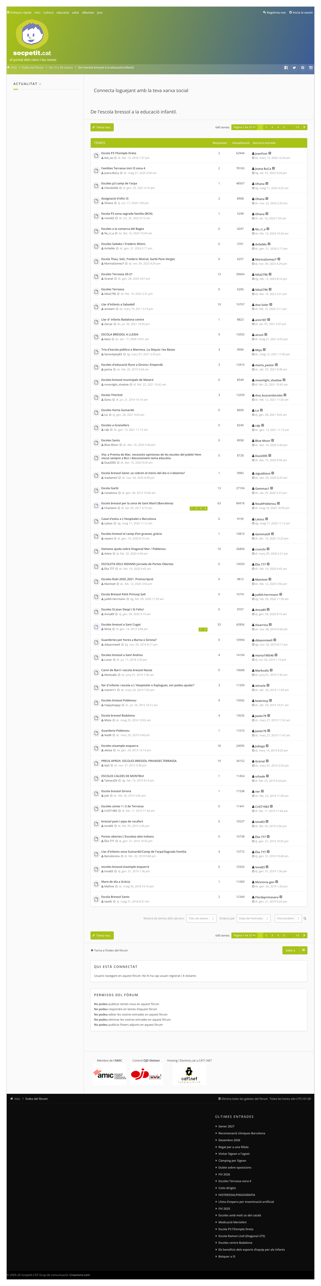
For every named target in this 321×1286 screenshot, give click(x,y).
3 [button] (272, 127)
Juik (106, 795)
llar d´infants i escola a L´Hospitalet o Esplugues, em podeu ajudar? (147, 685)
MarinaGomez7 (114, 263)
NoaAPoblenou (265, 504)
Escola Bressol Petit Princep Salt (123, 594)
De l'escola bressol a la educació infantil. (134, 112)
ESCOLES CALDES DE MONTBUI (122, 776)
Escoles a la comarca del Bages (122, 229)
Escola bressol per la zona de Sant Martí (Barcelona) (137, 503)
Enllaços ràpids (21, 12)
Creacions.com (79, 1275)
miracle (260, 686)
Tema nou (103, 127)
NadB (107, 735)
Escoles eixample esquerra (119, 746)
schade (260, 776)
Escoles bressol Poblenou (118, 700)
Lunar (108, 660)
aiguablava (262, 473)
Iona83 (108, 826)
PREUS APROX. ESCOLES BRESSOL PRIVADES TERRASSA (139, 761)
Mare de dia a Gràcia (115, 882)
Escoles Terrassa (112, 289)
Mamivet (109, 584)
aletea (108, 750)
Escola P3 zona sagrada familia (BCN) (127, 214)
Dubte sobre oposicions (234, 1167)
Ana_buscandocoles (269, 395)
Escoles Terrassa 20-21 (117, 274)
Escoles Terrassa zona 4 (234, 1181)
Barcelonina (111, 856)
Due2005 (110, 462)
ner (257, 791)
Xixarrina (261, 625)
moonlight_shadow (116, 384)
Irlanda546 (111, 188)
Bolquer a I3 (226, 1256)
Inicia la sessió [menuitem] (303, 12)
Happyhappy (112, 705)
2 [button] (266, 127)
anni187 (260, 320)
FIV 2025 (224, 1209)
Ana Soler (262, 305)
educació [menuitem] (63, 12)
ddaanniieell (112, 644)
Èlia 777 (109, 569)
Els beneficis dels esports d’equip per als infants (251, 1250)
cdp (106, 430)
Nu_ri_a (109, 233)
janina (108, 369)
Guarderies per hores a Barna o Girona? (129, 640)
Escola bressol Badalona (118, 715)
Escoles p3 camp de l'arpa (119, 183)
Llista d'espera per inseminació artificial (246, 1202)
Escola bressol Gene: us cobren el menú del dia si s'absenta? (143, 473)
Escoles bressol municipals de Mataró (127, 380)
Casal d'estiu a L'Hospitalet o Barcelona (128, 519)
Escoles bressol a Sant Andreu (122, 655)
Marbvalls (110, 675)
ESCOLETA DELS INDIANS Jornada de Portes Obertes (137, 564)
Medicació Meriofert (232, 1222)
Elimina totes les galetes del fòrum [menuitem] (245, 1099)
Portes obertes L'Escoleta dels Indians (127, 836)
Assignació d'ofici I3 (115, 198)
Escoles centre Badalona (235, 1243)
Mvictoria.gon (264, 882)
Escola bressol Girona (116, 791)
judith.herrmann (115, 599)
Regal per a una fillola (233, 1147)
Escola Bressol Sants (115, 897)
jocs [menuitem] (100, 12)
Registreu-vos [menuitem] (276, 12)
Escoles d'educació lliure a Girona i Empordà (132, 365)
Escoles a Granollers (115, 425)
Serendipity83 (113, 354)
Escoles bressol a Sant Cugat (121, 624)
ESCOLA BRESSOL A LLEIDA (119, 334)
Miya (258, 350)
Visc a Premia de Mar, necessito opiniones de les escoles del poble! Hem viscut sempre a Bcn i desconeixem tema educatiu (151, 456)
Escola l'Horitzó (112, 395)
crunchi (260, 549)
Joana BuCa (111, 173)
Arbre (107, 553)
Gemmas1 (262, 489)
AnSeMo (109, 248)
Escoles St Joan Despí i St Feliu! (122, 609)
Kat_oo (108, 158)
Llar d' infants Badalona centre (122, 319)
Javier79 (260, 716)
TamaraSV (110, 780)
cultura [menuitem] (48, 12)
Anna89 (109, 614)
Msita (107, 720)
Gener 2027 (226, 1126)
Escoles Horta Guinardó (117, 410)
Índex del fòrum (36, 1099)
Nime (107, 629)
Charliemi (110, 508)
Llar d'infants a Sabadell (118, 304)
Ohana (260, 184)
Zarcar (108, 324)
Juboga (260, 746)
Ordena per (245, 918)
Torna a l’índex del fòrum (111, 950)
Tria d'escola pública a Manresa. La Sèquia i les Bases (138, 349)
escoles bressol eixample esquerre (125, 867)
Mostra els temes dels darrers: (180, 918)
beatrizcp (261, 701)
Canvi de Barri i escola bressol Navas (126, 670)
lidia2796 (261, 275)
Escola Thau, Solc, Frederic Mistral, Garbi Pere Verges (138, 259)
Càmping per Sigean (232, 1161)
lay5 (106, 765)
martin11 (110, 690)
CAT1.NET (205, 1060)
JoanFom (261, 153)
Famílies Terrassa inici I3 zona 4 (123, 168)
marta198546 (264, 655)
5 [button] (284, 127)
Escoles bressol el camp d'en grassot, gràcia (131, 534)
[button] (304, 127)
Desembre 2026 (229, 1140)
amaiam (109, 309)
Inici (17, 1099)
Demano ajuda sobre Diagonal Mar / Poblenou (133, 549)
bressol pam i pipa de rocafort (122, 821)
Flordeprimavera (267, 897)
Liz (106, 415)
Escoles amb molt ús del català (239, 1215)
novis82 (109, 218)
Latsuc (108, 523)
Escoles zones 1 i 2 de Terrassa (122, 806)
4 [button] (278, 127)
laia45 (108, 901)
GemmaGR (262, 534)
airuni (259, 335)
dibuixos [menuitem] (88, 12)
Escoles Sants (110, 440)
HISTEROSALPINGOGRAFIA (236, 1195)
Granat (108, 279)
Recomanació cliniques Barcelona (241, 1133)
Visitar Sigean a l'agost (234, 1154)
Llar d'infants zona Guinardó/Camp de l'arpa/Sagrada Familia (143, 852)
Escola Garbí (110, 488)
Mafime (109, 886)
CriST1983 (110, 811)
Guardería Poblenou (115, 731)
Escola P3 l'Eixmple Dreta (118, 153)
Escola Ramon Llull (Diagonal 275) (241, 1236)
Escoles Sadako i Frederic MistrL (123, 244)
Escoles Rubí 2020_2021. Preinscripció (127, 579)
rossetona (110, 493)
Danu (107, 400)
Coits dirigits (227, 1188)
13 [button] (297, 127)
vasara (108, 538)
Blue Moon (111, 445)
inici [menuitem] (37, 12)
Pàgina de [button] (243, 127)
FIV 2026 (224, 1174)
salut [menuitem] (75, 12)
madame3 (110, 478)
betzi (107, 339)
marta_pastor (264, 365)
